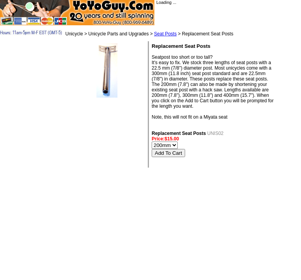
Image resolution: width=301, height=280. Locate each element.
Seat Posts (165, 34)
